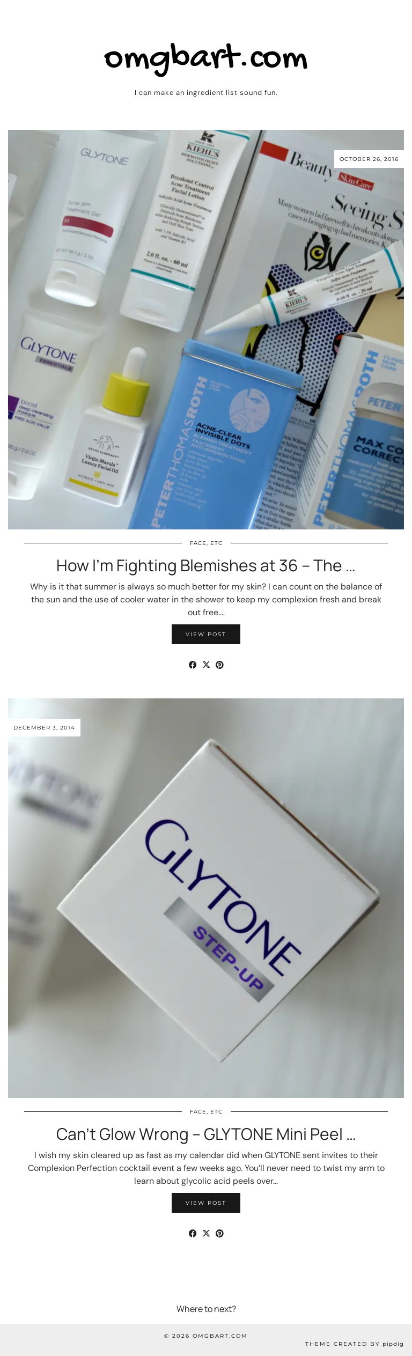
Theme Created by (354, 1343)
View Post (206, 634)
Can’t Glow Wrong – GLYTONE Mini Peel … (206, 1134)
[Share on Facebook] (193, 665)
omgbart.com (206, 59)
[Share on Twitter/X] (206, 665)
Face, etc (206, 543)
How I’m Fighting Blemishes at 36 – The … (206, 565)
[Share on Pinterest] (219, 665)
